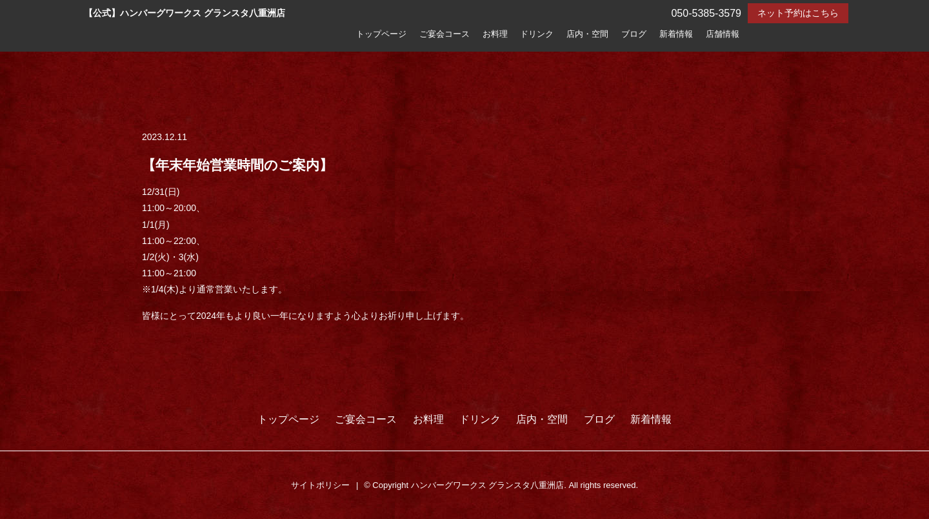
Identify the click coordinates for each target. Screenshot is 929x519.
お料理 (495, 34)
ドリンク (537, 34)
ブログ (633, 34)
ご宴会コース (444, 34)
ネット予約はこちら (798, 13)
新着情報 (676, 34)
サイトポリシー (320, 485)
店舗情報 (722, 34)
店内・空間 (587, 34)
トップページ (381, 34)
